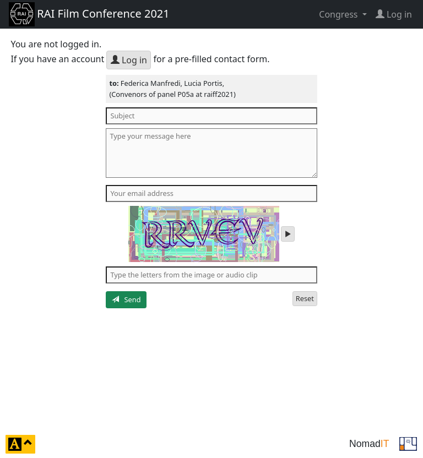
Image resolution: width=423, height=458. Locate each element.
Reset (305, 298)
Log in (129, 60)
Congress (339, 14)
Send (126, 299)
